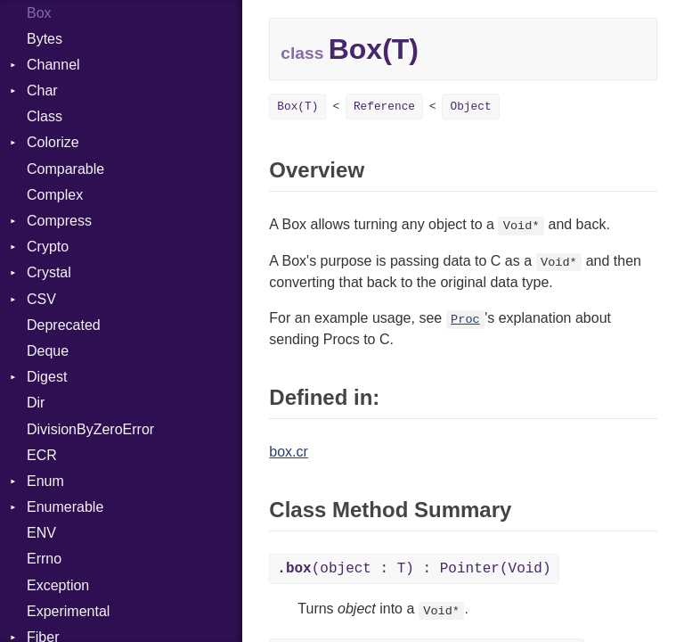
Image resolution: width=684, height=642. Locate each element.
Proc (465, 319)
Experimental (68, 611)
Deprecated (64, 325)
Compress (59, 220)
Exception (58, 585)
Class (44, 116)
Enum (45, 481)
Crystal (49, 272)
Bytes (44, 38)
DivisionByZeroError (90, 429)
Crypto (48, 246)
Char (42, 90)
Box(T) (297, 106)
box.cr (288, 451)
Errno (44, 558)
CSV (41, 299)
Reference (384, 106)
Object (470, 106)
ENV (41, 532)
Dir (36, 402)
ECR (42, 455)
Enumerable (65, 506)
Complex (55, 194)
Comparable (65, 169)
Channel (53, 64)
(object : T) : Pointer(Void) (413, 569)
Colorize (53, 142)
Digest (47, 376)
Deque (48, 350)
